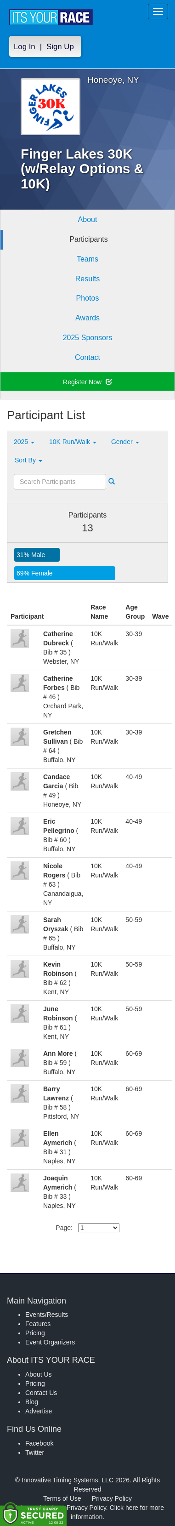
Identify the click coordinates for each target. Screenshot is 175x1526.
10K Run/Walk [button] (72, 441)
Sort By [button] (28, 460)
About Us (38, 1374)
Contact (87, 357)
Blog (31, 1402)
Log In (24, 46)
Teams (87, 259)
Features (38, 1323)
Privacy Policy (112, 1498)
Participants (88, 239)
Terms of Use (62, 1498)
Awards (87, 318)
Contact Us (41, 1392)
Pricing (35, 1333)
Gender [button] (125, 441)
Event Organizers (50, 1342)
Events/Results (46, 1314)
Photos (87, 298)
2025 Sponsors (88, 338)
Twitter (34, 1452)
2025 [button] (24, 441)
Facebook (39, 1443)
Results (87, 279)
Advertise (38, 1411)
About (87, 219)
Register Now (87, 382)
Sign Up (60, 46)
